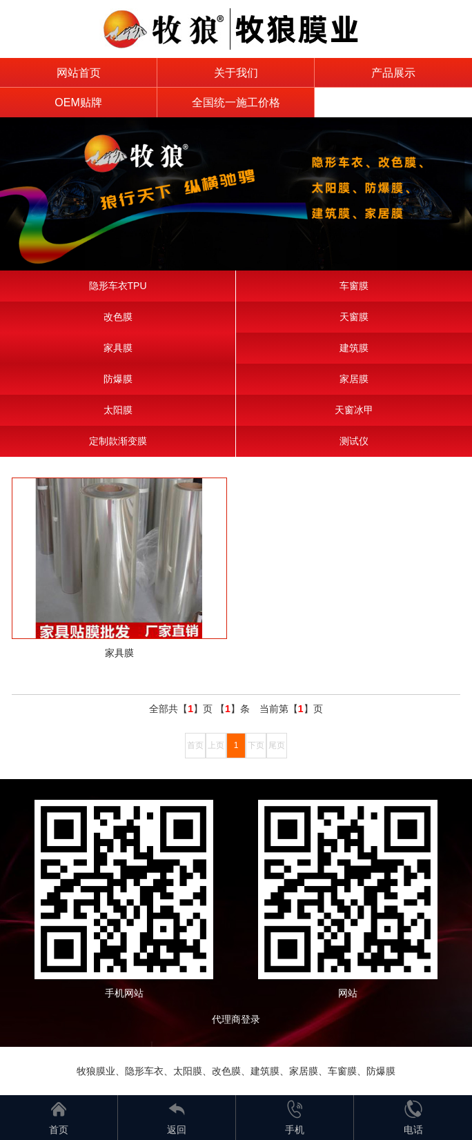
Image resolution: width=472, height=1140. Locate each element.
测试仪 (354, 440)
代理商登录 (241, 1019)
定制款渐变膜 (118, 440)
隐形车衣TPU (118, 285)
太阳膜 (118, 409)
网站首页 (79, 73)
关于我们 (236, 73)
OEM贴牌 (78, 102)
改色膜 (118, 316)
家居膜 (354, 378)
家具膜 (118, 347)
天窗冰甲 (354, 409)
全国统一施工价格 (236, 102)
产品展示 (393, 73)
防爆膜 (118, 378)
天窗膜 (354, 316)
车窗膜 (354, 285)
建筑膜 (354, 347)
